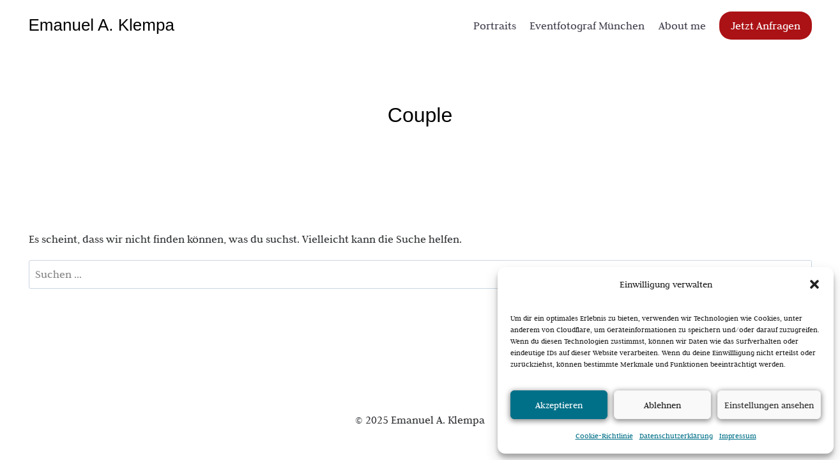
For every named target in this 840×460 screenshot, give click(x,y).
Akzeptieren (559, 405)
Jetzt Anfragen (765, 25)
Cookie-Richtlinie (604, 435)
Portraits (494, 25)
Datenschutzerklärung (676, 435)
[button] (814, 284)
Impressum (737, 435)
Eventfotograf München (587, 25)
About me (682, 25)
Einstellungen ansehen (769, 405)
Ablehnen (662, 405)
